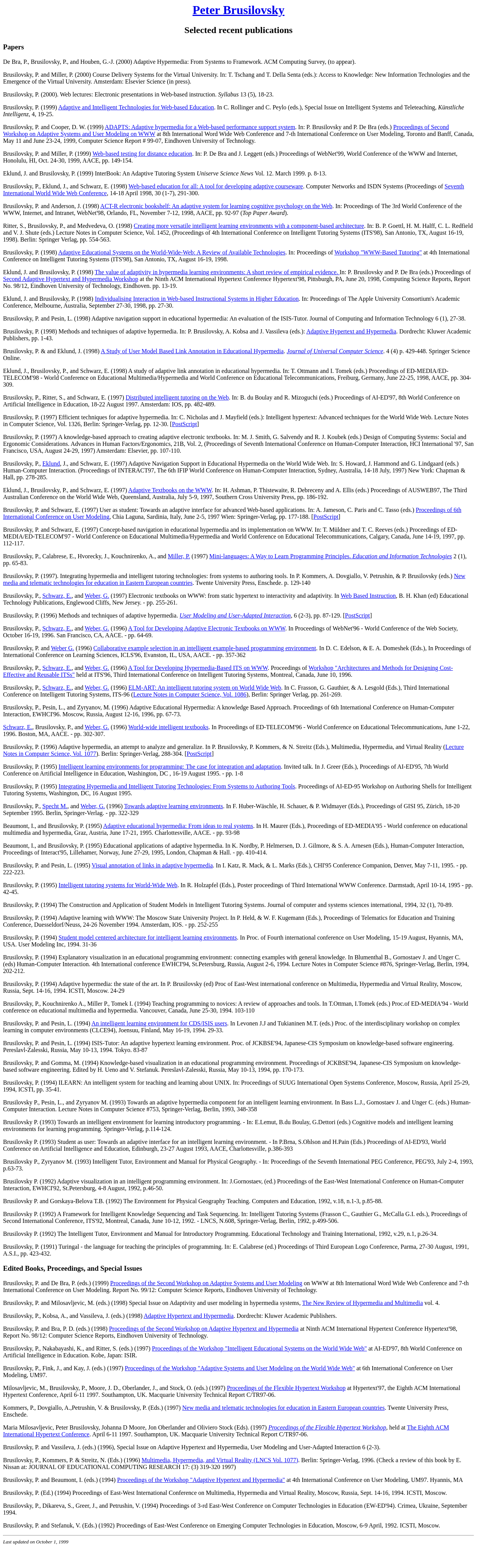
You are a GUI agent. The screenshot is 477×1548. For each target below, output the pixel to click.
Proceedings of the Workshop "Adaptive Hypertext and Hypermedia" (201, 1480)
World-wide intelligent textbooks (168, 727)
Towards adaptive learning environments (173, 806)
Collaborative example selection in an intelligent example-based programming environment (204, 648)
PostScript (184, 424)
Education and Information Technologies (402, 556)
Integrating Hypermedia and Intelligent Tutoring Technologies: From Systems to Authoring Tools (176, 786)
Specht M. (54, 806)
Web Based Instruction (368, 595)
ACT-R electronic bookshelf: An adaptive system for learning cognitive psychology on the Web (216, 206)
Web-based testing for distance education (142, 153)
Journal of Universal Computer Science (335, 351)
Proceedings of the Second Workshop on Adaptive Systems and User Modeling (206, 1283)
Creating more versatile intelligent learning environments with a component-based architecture (249, 226)
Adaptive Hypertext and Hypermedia (351, 331)
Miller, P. (179, 556)
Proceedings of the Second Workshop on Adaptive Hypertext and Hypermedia (204, 1328)
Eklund (51, 463)
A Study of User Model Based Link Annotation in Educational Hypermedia (192, 351)
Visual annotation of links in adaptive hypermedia (152, 865)
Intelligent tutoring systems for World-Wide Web (117, 885)
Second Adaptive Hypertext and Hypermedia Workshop (70, 279)
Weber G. (62, 648)
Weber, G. (97, 595)
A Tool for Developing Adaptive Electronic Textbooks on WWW (206, 628)
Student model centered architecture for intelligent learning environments (147, 937)
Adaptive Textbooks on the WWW (170, 490)
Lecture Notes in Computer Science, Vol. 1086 (189, 694)
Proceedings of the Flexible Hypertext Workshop (286, 1388)
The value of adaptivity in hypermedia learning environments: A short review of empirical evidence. (217, 272)
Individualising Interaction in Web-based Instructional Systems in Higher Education (197, 298)
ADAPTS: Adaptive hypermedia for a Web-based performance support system (200, 127)
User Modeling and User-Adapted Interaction (235, 615)
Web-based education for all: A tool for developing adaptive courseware (215, 186)
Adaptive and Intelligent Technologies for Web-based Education (136, 107)
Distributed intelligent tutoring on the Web (177, 397)
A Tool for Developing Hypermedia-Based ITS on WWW (198, 668)
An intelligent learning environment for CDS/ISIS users (159, 1023)
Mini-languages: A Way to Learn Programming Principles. (280, 556)
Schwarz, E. (56, 595)
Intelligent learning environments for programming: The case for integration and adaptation (169, 766)
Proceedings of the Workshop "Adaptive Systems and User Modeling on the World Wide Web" (240, 1368)
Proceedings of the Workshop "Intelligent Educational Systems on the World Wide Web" (259, 1348)
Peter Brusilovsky (238, 10)
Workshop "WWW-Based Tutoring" (378, 252)
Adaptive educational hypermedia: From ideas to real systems (178, 826)
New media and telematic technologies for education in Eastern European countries (283, 1407)
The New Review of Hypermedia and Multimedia (362, 1303)
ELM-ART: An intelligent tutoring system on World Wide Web (204, 687)
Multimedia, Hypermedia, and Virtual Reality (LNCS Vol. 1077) (220, 1460)
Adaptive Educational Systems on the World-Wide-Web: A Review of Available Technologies (171, 252)
